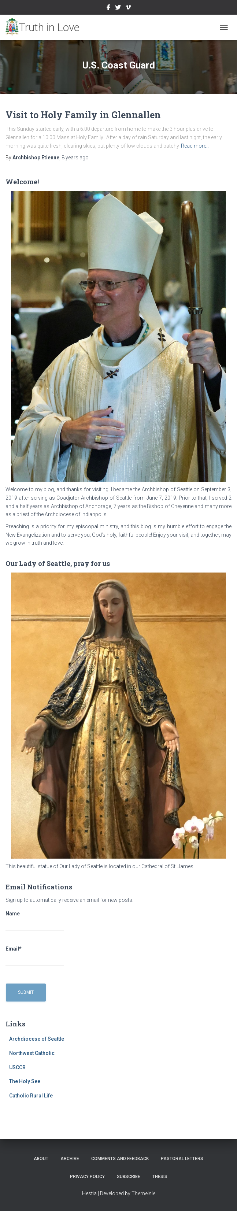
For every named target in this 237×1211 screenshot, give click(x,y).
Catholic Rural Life (31, 1096)
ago (75, 157)
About (41, 1158)
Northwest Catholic (32, 1053)
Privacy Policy (87, 1176)
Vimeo (128, 8)
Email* (34, 956)
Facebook (108, 8)
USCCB (17, 1067)
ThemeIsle (143, 1193)
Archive (69, 1158)
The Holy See (24, 1081)
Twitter (118, 8)
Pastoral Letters (182, 1158)
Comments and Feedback (120, 1158)
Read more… (195, 146)
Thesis (159, 1176)
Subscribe (128, 1176)
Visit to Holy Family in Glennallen (83, 115)
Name (34, 921)
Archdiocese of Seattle (36, 1039)
